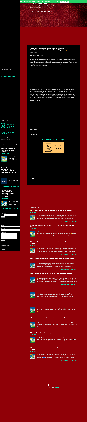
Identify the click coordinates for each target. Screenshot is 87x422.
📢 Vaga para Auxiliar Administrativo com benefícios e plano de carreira (48, 318)
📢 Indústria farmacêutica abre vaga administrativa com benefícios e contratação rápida (52, 258)
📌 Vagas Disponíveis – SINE (37, 303)
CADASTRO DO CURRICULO (8, 76)
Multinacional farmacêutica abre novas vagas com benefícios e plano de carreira (50, 333)
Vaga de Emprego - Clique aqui (69, 221)
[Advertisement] (42, 19)
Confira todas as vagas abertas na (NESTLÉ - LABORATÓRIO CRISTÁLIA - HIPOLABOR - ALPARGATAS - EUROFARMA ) (8, 171)
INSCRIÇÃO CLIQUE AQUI (53, 140)
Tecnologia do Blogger (53, 384)
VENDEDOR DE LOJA (6, 129)
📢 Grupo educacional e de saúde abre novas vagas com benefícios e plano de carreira (51, 288)
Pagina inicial (35, 11)
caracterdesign (57, 387)
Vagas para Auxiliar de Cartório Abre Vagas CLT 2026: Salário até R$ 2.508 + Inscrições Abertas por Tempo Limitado (8, 193)
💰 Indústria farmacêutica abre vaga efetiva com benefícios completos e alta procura (51, 273)
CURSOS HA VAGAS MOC (47, 11)
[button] (76, 48)
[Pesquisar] (79, 4)
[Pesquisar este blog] (10, 72)
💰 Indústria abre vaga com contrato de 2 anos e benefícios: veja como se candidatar (51, 210)
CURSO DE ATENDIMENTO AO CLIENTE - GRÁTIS (8, 127)
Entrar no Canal (64, 1)
